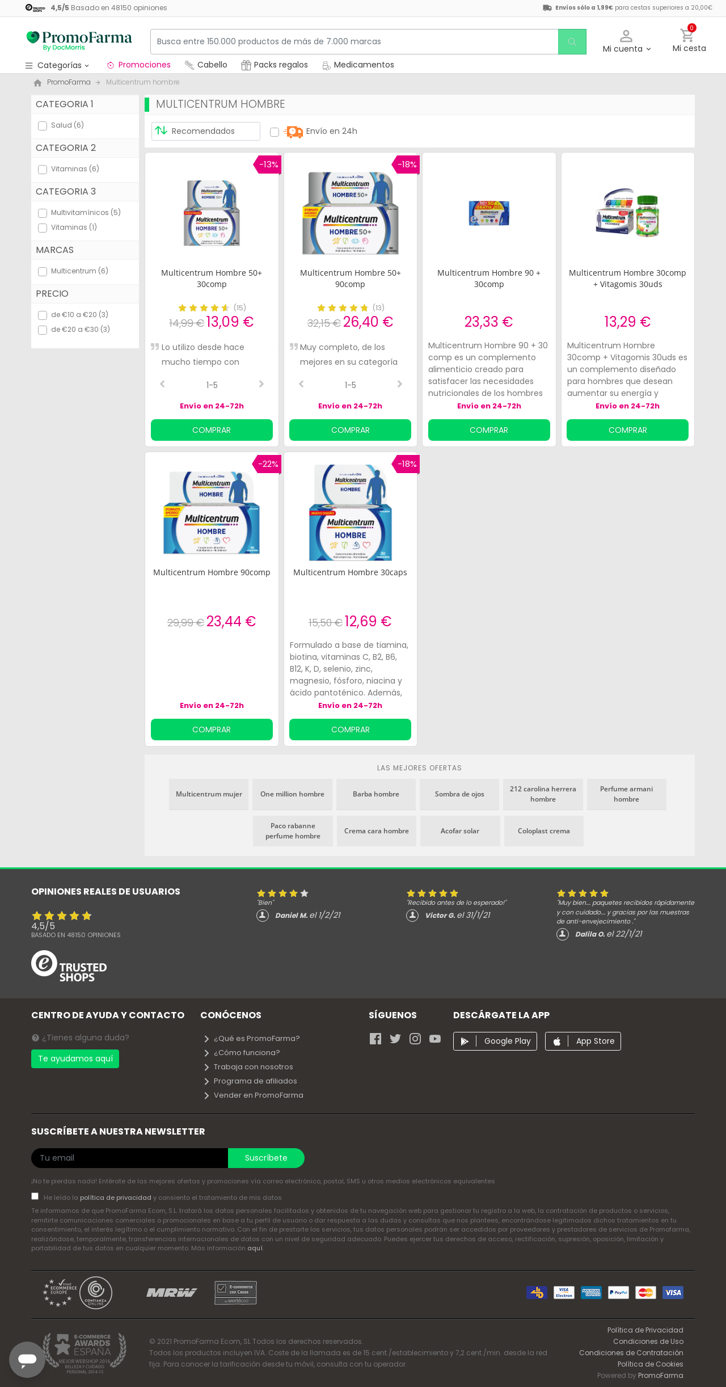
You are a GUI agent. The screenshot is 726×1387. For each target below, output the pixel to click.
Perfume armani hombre (626, 794)
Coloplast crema (544, 831)
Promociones (138, 64)
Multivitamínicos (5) (86, 212)
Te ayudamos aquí (75, 1058)
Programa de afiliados (249, 1081)
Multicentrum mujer (209, 794)
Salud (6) (67, 125)
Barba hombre (376, 794)
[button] (626, 41)
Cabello (205, 64)
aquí (255, 1248)
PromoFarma (660, 1375)
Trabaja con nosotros (247, 1066)
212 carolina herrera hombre (543, 794)
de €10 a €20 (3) (79, 314)
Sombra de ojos (459, 794)
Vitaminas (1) (74, 227)
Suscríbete (266, 1157)
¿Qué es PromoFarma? (251, 1038)
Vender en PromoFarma (252, 1095)
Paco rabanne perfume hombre (292, 831)
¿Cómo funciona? (241, 1052)
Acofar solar (460, 831)
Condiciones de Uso (648, 1341)
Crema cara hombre (376, 831)
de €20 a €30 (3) (80, 329)
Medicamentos (358, 64)
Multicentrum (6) (79, 271)
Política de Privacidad (645, 1330)
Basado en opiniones (76, 934)
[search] (570, 41)
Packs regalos (274, 64)
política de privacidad (116, 1197)
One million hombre (292, 794)
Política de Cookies (650, 1364)
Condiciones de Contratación (631, 1353)
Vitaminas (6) (75, 169)
